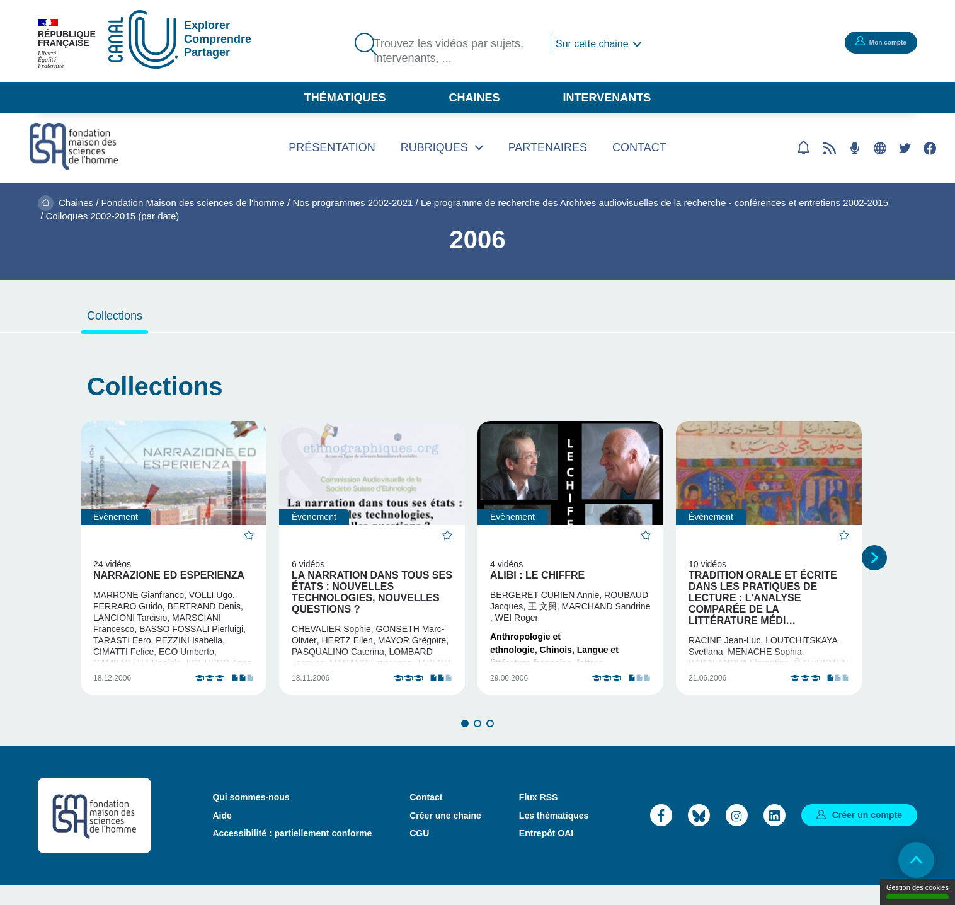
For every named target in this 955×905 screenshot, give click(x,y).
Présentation (332, 147)
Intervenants (607, 97)
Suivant (874, 567)
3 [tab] (490, 743)
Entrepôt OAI (546, 853)
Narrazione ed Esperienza (168, 575)
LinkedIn (774, 835)
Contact (639, 147)
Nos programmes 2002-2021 (352, 202)
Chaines (474, 97)
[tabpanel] (173, 567)
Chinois (556, 650)
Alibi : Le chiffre (537, 575)
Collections (114, 315)
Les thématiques (553, 835)
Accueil (46, 203)
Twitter (905, 148)
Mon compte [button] (876, 42)
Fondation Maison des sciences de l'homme (193, 202)
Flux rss (829, 148)
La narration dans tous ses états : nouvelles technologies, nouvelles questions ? (372, 592)
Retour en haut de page (911, 861)
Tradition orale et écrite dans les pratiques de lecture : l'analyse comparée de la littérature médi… (763, 598)
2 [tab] (477, 743)
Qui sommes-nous (250, 817)
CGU (419, 853)
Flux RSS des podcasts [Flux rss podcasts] (855, 148)
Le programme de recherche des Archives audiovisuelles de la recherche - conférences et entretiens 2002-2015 (654, 202)
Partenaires (547, 147)
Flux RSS (538, 817)
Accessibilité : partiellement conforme (292, 853)
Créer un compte (867, 834)
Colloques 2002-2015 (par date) (113, 215)
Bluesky (699, 835)
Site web (880, 148)
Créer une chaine (445, 835)
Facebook (930, 148)
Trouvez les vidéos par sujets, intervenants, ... (456, 52)
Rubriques (434, 147)
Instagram (737, 835)
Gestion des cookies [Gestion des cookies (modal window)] (917, 891)
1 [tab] (465, 743)
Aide (221, 835)
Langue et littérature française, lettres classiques (554, 663)
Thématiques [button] (345, 97)
